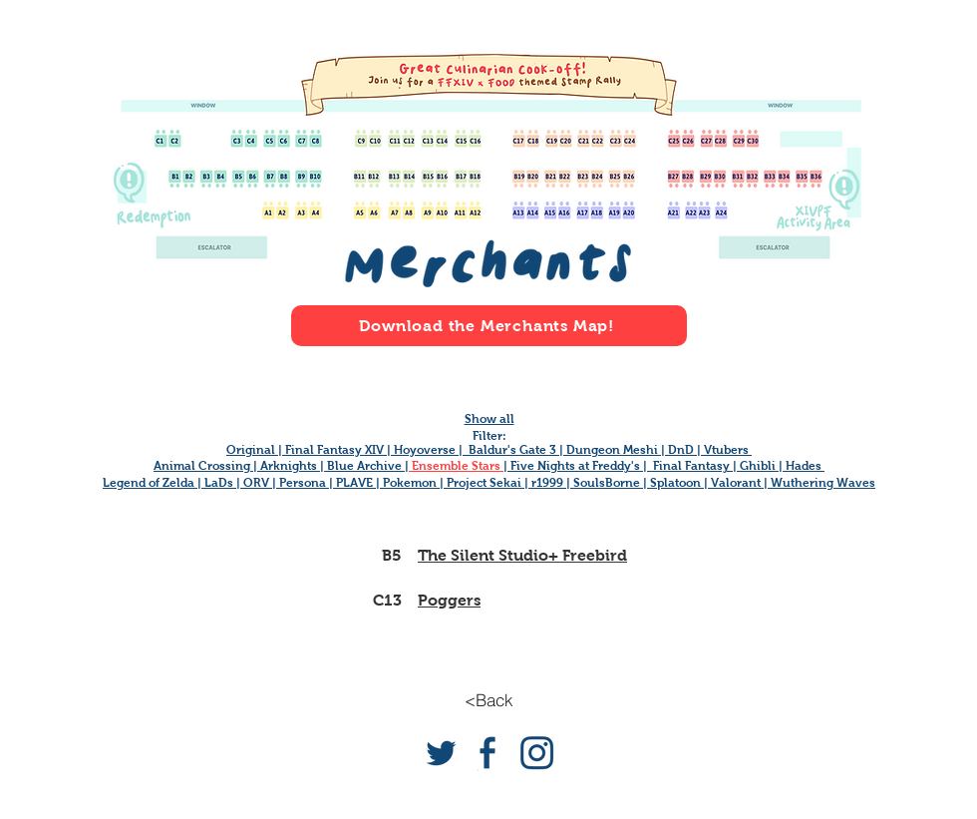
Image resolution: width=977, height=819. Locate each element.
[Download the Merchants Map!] (489, 325)
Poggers (449, 600)
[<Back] (488, 700)
